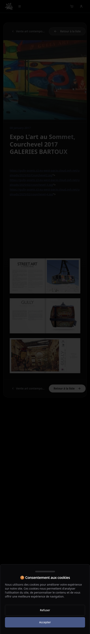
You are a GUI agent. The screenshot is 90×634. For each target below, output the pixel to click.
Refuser (45, 610)
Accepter (45, 622)
